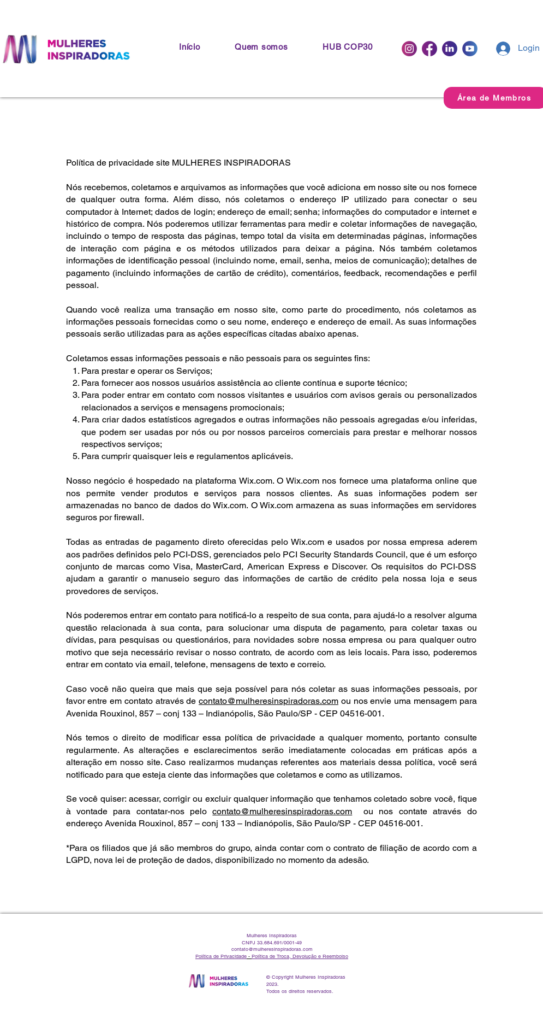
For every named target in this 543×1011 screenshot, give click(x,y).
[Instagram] (409, 48)
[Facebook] (429, 48)
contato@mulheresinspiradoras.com (268, 701)
